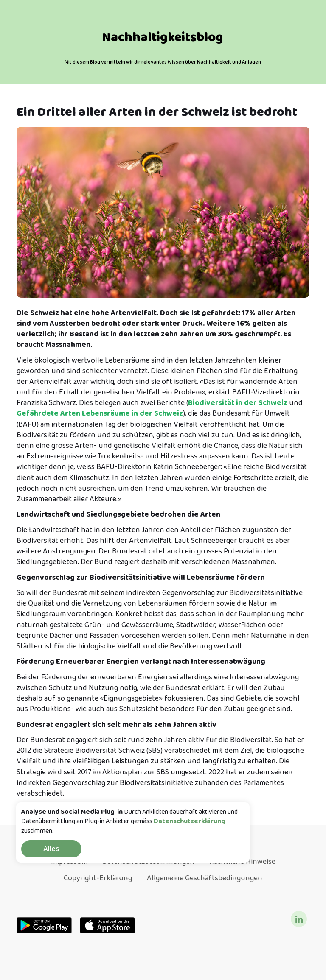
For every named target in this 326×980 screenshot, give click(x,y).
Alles (51, 849)
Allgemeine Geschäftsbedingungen (204, 878)
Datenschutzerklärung (189, 821)
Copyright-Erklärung (98, 878)
